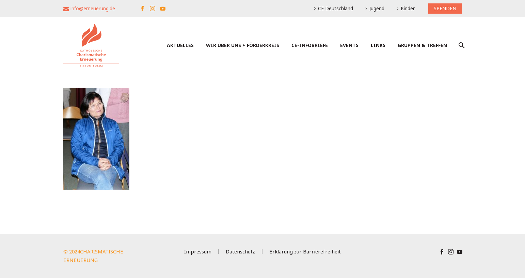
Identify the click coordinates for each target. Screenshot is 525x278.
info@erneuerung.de (92, 8)
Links (378, 45)
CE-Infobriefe (309, 45)
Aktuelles (180, 45)
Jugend (376, 8)
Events (349, 45)
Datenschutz (240, 251)
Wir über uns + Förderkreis (242, 45)
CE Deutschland (335, 8)
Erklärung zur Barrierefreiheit (305, 251)
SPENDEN (445, 8)
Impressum (197, 251)
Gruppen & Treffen (422, 45)
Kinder (408, 8)
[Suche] (460, 45)
